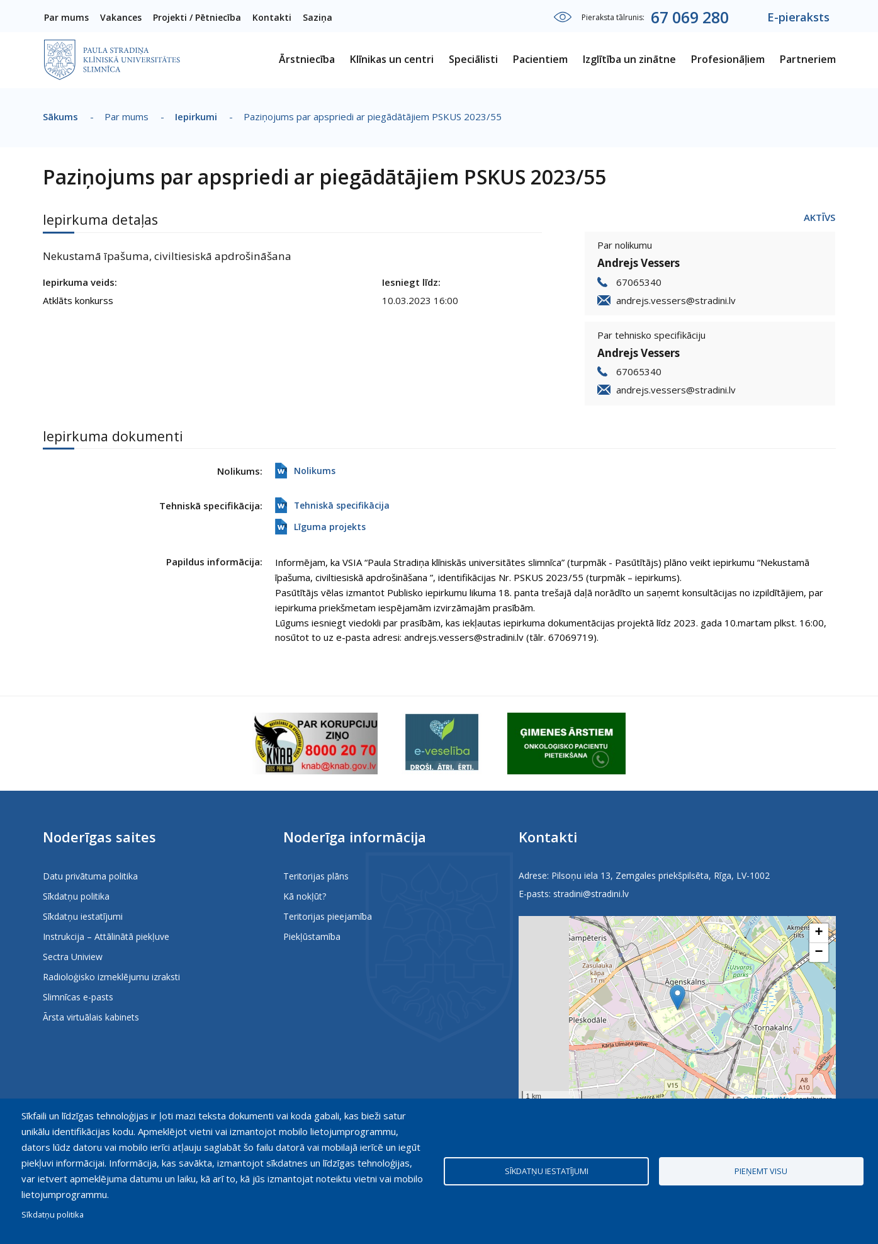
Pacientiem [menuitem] (540, 59)
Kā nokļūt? (304, 896)
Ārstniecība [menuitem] (307, 59)
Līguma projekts (330, 527)
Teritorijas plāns (316, 876)
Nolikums (314, 471)
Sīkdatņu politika (76, 896)
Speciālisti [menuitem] (473, 59)
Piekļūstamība (312, 936)
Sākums (60, 116)
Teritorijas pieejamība (327, 916)
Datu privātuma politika (90, 876)
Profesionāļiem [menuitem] (728, 59)
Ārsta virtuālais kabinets (91, 1017)
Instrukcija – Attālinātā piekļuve (106, 936)
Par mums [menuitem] (66, 17)
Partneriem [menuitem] (808, 59)
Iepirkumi (196, 116)
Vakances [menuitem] (121, 17)
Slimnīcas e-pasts (78, 997)
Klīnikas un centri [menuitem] (392, 59)
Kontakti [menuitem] (271, 17)
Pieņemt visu (760, 1171)
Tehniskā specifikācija (342, 505)
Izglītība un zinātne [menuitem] (629, 59)
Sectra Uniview (73, 957)
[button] (677, 997)
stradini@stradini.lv (591, 894)
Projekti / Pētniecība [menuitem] (197, 17)
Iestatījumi (562, 17)
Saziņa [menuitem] (317, 17)
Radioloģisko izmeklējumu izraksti (111, 977)
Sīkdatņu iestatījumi (83, 916)
